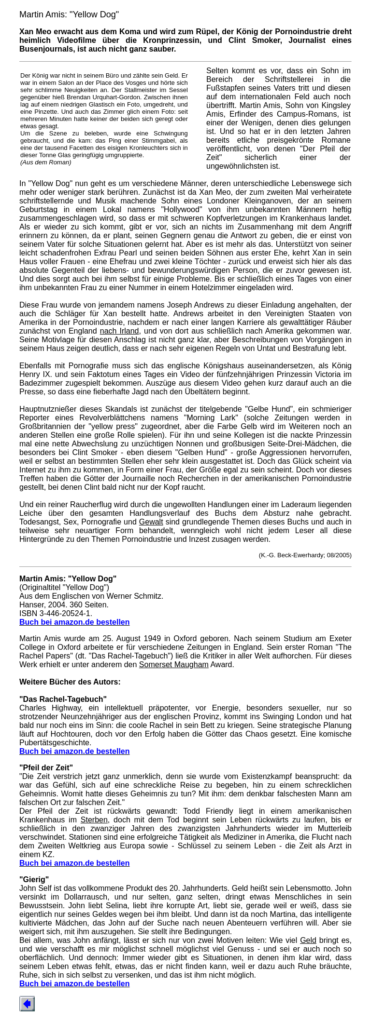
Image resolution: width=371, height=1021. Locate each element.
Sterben (94, 820)
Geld (308, 940)
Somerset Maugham (174, 664)
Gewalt (151, 522)
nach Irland (119, 331)
